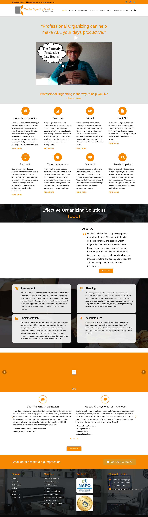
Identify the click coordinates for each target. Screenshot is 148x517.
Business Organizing (51, 482)
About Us (15, 482)
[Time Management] (58, 157)
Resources (16, 494)
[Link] (34, 10)
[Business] (58, 111)
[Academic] (90, 157)
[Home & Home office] (25, 111)
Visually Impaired (50, 500)
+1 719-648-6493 (119, 486)
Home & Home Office (52, 479)
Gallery (14, 488)
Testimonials (16, 485)
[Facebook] (130, 2)
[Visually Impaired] (122, 157)
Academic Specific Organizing (55, 497)
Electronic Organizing (52, 491)
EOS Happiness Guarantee (54, 503)
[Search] (135, 10)
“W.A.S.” (47, 488)
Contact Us (16, 497)
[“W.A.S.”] (122, 111)
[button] (12, 417)
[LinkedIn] (126, 2)
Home (14, 479)
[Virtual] (90, 111)
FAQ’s (14, 491)
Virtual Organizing (50, 485)
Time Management (51, 494)
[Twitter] (134, 2)
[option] (42, 414)
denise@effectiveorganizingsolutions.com (128, 489)
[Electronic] (25, 157)
